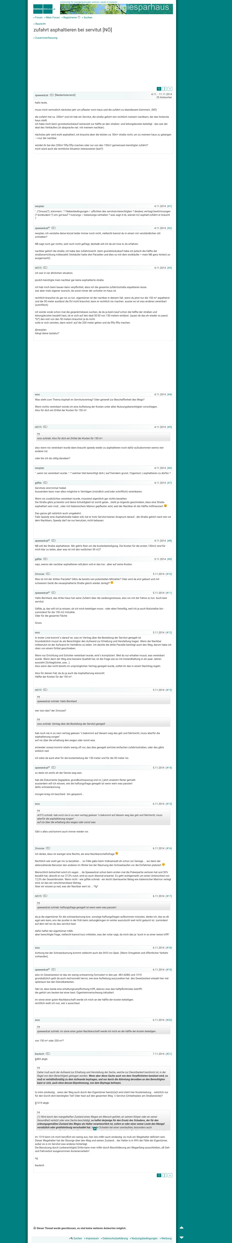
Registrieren (69, 17)
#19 (169, 969)
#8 (169, 540)
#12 (169, 632)
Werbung (166, 1238)
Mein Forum (52, 17)
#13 (169, 690)
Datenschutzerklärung (114, 1238)
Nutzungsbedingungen (143, 1238)
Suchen (87, 17)
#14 (169, 767)
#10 (169, 574)
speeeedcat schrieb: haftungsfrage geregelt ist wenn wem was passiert (76, 906)
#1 (169, 206)
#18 (169, 947)
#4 (169, 394)
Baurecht (40, 23)
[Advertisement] (103, 63)
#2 (169, 228)
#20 (169, 1020)
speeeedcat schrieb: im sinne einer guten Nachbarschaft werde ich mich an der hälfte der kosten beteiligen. (96, 1030)
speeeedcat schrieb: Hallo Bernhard (65, 700)
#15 (169, 803)
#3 (169, 267)
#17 (169, 896)
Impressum (91, 1238)
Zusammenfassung (45, 37)
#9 (169, 559)
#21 (169, 1053)
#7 (169, 482)
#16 (169, 848)
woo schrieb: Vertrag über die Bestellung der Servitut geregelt (71, 723)
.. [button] (93, 1085)
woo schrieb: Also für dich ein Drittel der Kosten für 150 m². (70, 437)
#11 (169, 592)
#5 (169, 427)
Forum (38, 17)
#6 (169, 468)
